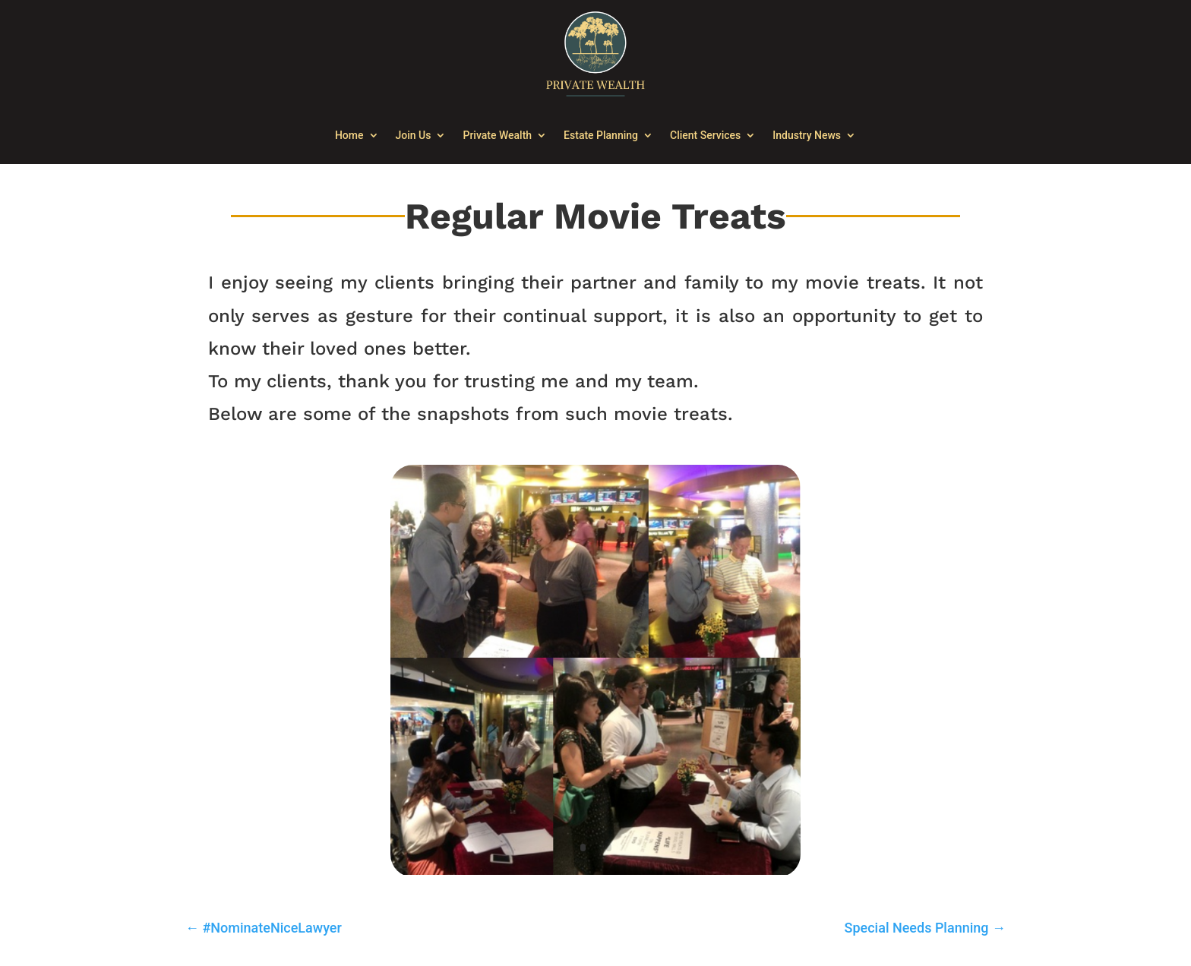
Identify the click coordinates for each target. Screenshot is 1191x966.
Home (349, 135)
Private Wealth (497, 135)
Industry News (806, 135)
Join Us (413, 135)
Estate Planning (601, 135)
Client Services (705, 135)
